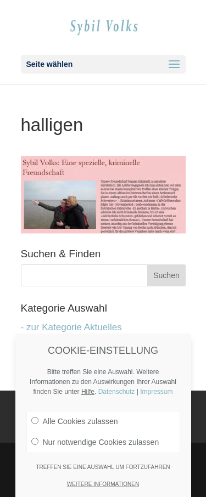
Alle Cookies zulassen (74, 421)
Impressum (156, 392)
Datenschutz (116, 392)
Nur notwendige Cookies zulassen (95, 442)
